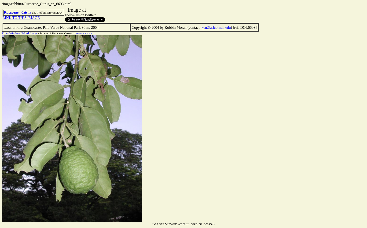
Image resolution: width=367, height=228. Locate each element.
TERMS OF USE (83, 33)
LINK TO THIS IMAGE (21, 18)
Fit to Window (11, 33)
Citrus (26, 12)
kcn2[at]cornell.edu (216, 27)
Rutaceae (11, 12)
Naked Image (29, 33)
